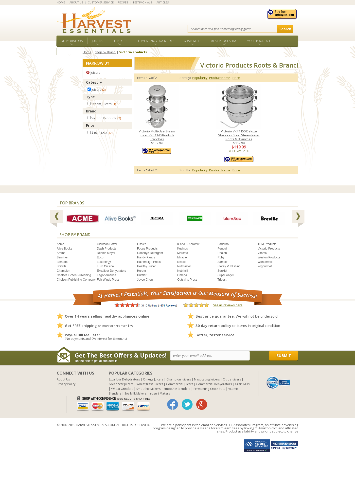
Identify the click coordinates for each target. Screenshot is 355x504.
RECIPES (123, 2)
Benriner (62, 257)
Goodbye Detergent (150, 253)
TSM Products (267, 244)
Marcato (182, 253)
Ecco (100, 257)
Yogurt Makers (160, 393)
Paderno (223, 244)
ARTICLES (163, 2)
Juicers (97, 41)
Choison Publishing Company (76, 279)
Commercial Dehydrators (214, 384)
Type (90, 96)
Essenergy (104, 262)
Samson (222, 262)
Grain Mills (192, 41)
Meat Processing (224, 41)
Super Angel (225, 275)
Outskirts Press (187, 279)
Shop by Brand (105, 52)
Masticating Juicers (207, 379)
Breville (61, 266)
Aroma (61, 253)
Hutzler (141, 275)
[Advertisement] (148, 469)
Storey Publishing (228, 266)
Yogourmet (265, 266)
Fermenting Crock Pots (155, 41)
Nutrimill (182, 270)
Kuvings (182, 248)
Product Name (219, 77)
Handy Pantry (146, 257)
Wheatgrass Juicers (150, 384)
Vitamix (262, 253)
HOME (61, 2)
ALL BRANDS (69, 52)
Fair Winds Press (108, 279)
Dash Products (106, 248)
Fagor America (106, 275)
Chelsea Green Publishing (74, 275)
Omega (182, 275)
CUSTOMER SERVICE (101, 2)
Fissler (141, 244)
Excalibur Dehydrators (111, 270)
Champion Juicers (178, 379)
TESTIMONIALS (142, 2)
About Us (63, 379)
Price (90, 125)
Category (94, 82)
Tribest (221, 279)
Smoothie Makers (148, 389)
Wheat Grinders (122, 389)
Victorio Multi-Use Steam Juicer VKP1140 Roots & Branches (157, 135)
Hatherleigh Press (148, 262)
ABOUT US (76, 2)
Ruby (220, 257)
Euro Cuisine (105, 266)
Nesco (181, 262)
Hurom (141, 270)
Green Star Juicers (121, 384)
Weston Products (269, 257)
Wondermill (265, 262)
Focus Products (147, 248)
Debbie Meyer (106, 253)
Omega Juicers (153, 379)
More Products (259, 41)
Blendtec (62, 262)
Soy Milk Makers (135, 393)
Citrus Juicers (232, 379)
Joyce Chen (145, 279)
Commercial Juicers (179, 384)
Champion (63, 270)
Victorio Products (269, 248)
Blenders (119, 41)
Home (87, 52)
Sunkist (222, 270)
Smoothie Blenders (177, 389)
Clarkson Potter (107, 244)
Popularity (200, 77)
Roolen (222, 253)
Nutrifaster (184, 266)
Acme (60, 244)
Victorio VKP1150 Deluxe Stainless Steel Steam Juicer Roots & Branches (239, 135)
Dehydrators (72, 41)
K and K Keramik (188, 244)
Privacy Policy (66, 384)
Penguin (222, 248)
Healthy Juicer (146, 266)
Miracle (182, 257)
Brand (91, 111)
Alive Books (64, 248)
